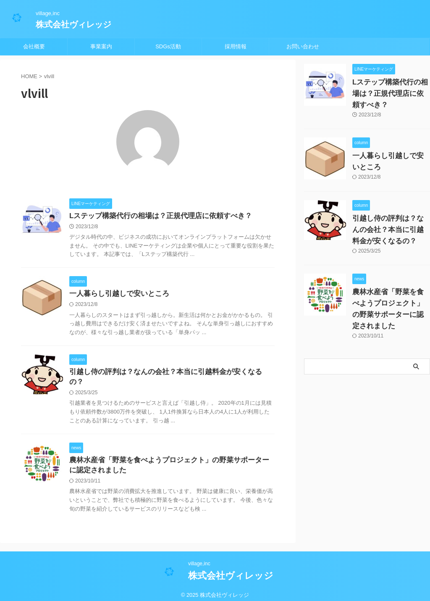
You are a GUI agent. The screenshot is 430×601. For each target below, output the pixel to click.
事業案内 (101, 46)
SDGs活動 (168, 46)
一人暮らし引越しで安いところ (116, 294)
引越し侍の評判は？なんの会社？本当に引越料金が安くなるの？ (166, 373)
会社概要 (34, 46)
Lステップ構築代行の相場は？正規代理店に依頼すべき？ (155, 216)
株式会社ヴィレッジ (73, 24)
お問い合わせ (302, 46)
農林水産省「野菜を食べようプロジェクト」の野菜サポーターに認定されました (390, 303)
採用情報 (235, 46)
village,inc (199, 558)
